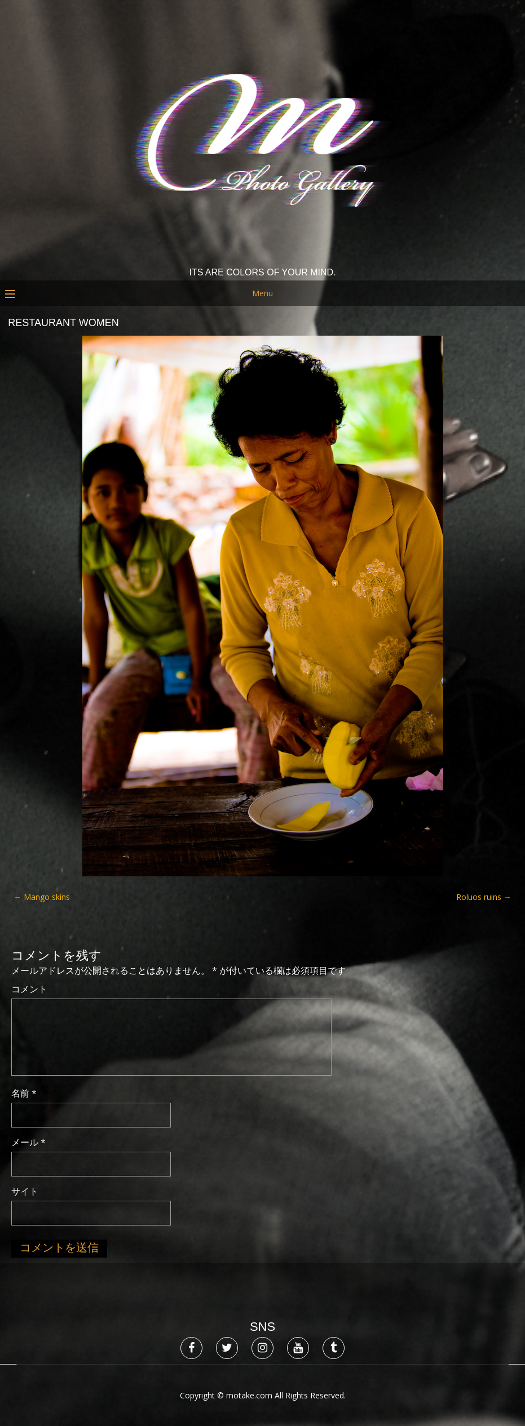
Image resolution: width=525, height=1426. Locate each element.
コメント (29, 989)
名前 (24, 1093)
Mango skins (42, 897)
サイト (24, 1191)
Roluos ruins (483, 897)
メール (28, 1142)
